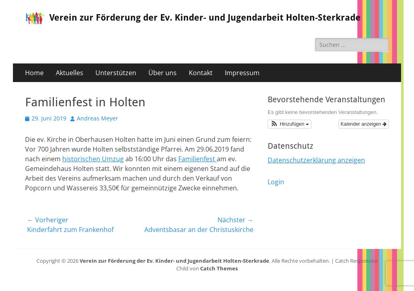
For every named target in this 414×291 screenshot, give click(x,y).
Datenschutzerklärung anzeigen (316, 160)
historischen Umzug (93, 158)
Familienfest (197, 158)
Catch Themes (219, 268)
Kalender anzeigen (364, 124)
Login (276, 181)
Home (34, 72)
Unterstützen (115, 72)
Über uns (162, 72)
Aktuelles (69, 72)
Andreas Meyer (97, 118)
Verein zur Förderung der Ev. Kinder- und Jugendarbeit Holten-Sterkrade (205, 18)
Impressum (242, 72)
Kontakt (201, 72)
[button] (289, 124)
